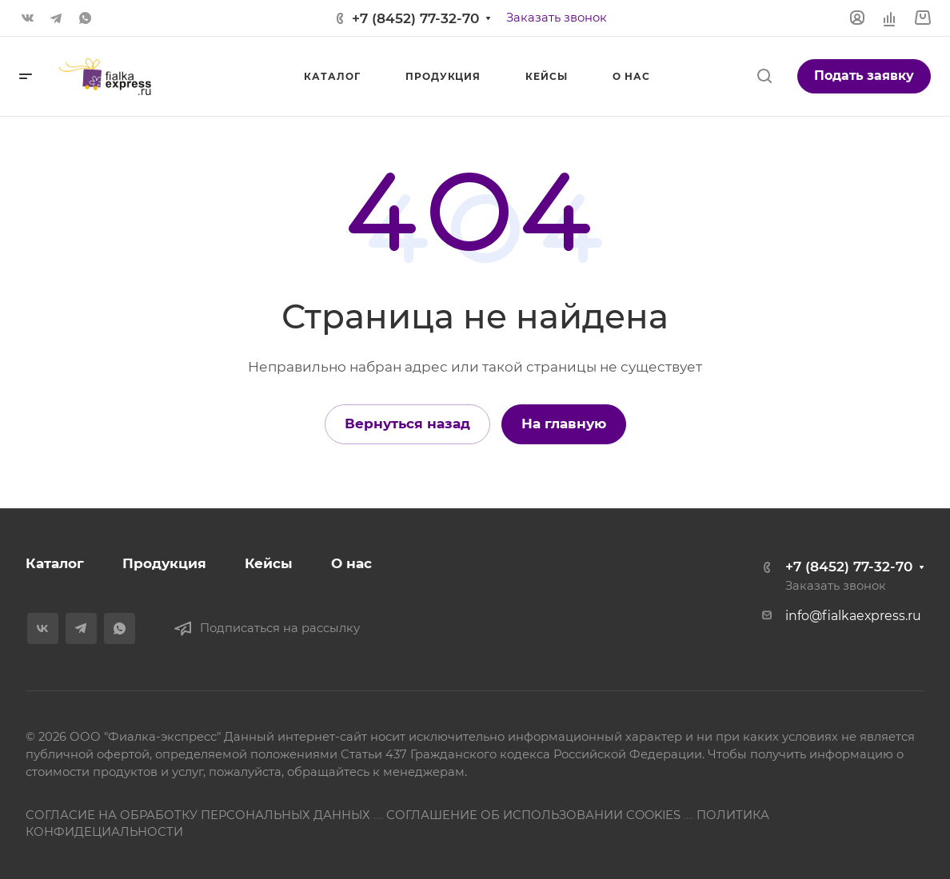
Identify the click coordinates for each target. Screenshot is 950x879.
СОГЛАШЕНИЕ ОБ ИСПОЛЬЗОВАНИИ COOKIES (533, 815)
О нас (351, 563)
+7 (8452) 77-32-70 (415, 18)
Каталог (55, 563)
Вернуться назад (407, 424)
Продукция (164, 563)
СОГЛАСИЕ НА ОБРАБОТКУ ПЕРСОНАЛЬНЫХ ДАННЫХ (198, 815)
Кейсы (269, 563)
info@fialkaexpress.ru (853, 615)
